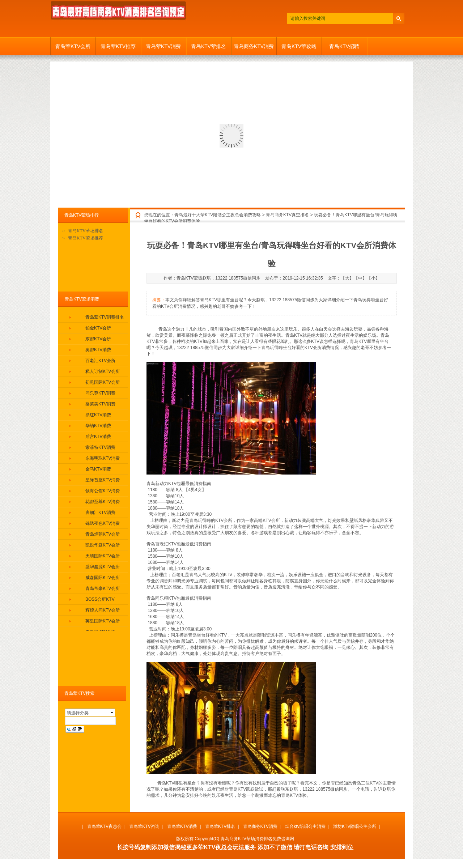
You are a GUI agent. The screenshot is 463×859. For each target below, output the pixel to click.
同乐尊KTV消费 (100, 393)
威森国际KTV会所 (102, 577)
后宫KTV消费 (98, 436)
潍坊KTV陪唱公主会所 (354, 826)
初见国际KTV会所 (102, 382)
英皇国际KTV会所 (102, 621)
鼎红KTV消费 (98, 414)
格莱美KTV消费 (100, 404)
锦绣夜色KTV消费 (102, 523)
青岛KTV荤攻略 (299, 46)
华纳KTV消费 (98, 425)
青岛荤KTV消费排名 (104, 317)
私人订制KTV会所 (102, 371)
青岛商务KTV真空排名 (287, 214)
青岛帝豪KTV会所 (102, 588)
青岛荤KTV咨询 (144, 826)
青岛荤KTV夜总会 (104, 826)
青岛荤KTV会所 (72, 46)
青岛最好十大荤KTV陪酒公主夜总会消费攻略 (217, 214)
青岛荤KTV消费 (163, 46)
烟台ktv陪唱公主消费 (305, 826)
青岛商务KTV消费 (254, 46)
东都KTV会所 (98, 338)
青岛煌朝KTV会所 (102, 534)
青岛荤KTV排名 (220, 826)
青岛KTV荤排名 (208, 46)
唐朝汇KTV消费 (100, 512)
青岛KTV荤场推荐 (85, 238)
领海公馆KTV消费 (102, 490)
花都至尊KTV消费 (102, 501)
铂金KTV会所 (98, 328)
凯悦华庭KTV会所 (102, 545)
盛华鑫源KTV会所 (102, 566)
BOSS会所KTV (100, 599)
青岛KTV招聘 (344, 46)
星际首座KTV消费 (102, 479)
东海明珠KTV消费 (102, 458)
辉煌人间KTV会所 (102, 610)
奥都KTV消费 (98, 349)
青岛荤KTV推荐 (118, 46)
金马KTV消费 (98, 469)
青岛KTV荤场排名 (85, 230)
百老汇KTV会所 (100, 360)
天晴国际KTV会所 (102, 555)
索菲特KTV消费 (100, 447)
